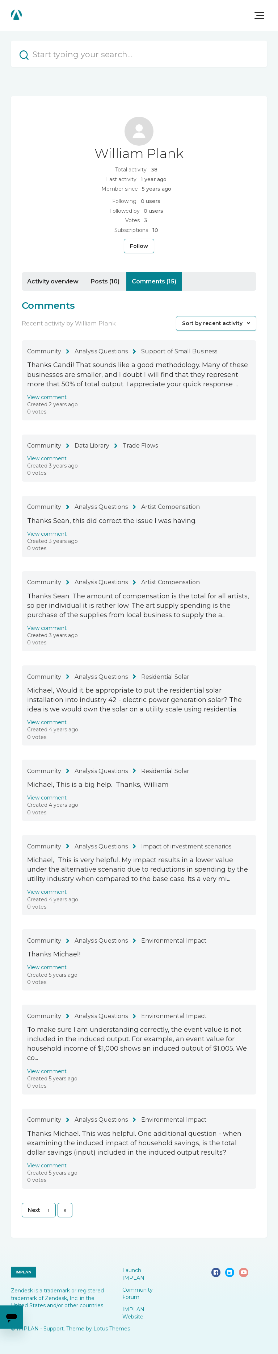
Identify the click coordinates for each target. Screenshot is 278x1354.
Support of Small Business (179, 351)
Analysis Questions (101, 351)
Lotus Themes (111, 1328)
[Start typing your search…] (139, 54)
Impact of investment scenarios (186, 846)
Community (44, 351)
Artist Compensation (170, 506)
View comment (47, 397)
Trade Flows (140, 445)
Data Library (92, 445)
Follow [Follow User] (139, 246)
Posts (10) (105, 281)
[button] (259, 15)
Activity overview (53, 281)
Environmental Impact (174, 940)
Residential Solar (165, 676)
